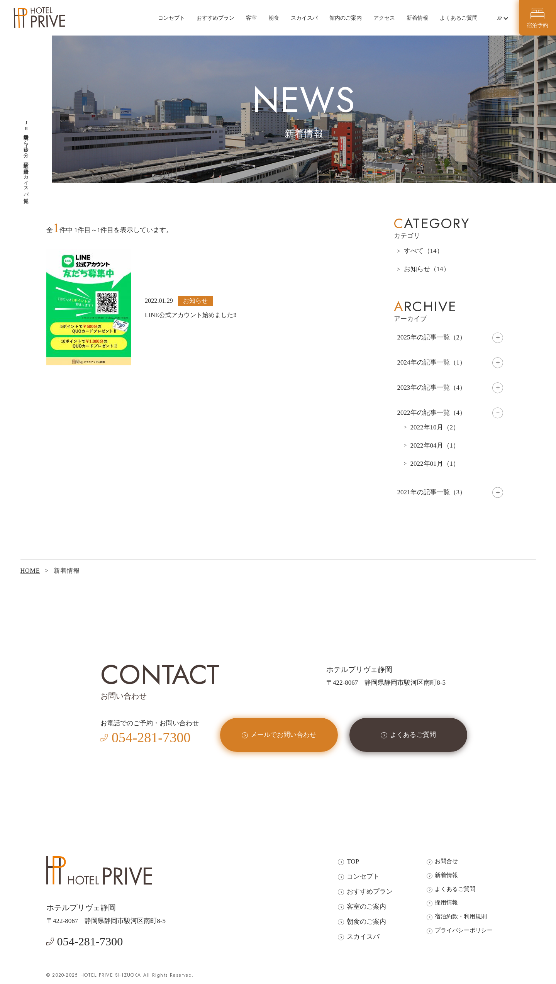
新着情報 (417, 18)
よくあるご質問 (459, 18)
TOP (353, 861)
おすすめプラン (215, 18)
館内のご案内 (345, 18)
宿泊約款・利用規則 (461, 916)
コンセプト (171, 18)
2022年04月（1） (435, 445)
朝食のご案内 (366, 921)
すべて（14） (423, 250)
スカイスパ (304, 18)
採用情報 (446, 902)
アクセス (384, 18)
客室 (251, 18)
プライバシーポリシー (464, 930)
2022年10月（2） (435, 427)
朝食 (273, 18)
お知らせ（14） (427, 269)
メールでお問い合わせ (283, 734)
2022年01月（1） (435, 463)
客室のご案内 (366, 906)
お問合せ (446, 861)
